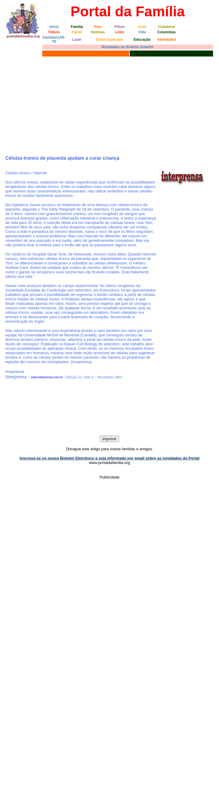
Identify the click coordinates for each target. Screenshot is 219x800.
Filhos (119, 27)
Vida (142, 32)
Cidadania (166, 27)
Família (77, 27)
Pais (98, 27)
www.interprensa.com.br (46, 377)
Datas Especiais (109, 39)
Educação (142, 39)
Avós (142, 27)
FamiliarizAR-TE (54, 39)
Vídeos (54, 32)
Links (119, 32)
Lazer (77, 39)
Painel (77, 32)
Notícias (98, 32)
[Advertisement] (110, 102)
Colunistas (166, 32)
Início (54, 27)
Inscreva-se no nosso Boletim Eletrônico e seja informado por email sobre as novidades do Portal (110, 458)
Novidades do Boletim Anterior (127, 47)
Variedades (166, 39)
